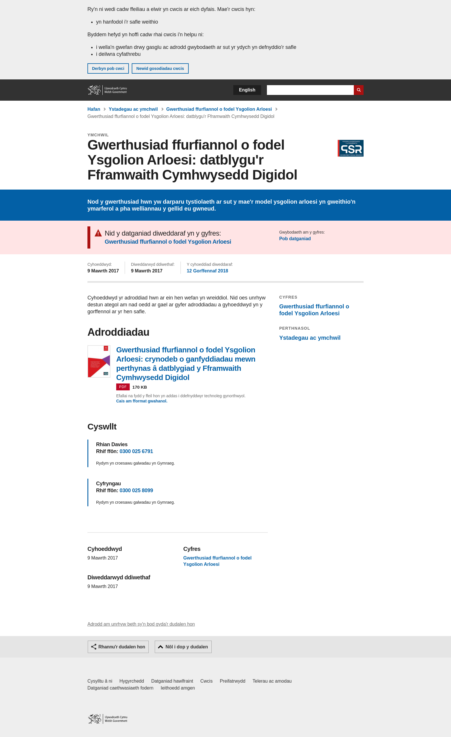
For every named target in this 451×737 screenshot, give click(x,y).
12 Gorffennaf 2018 (207, 270)
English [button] (247, 89)
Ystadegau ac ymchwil (133, 109)
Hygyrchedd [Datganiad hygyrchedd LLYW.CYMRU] (131, 681)
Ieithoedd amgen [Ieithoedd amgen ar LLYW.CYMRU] (178, 688)
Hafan (93, 109)
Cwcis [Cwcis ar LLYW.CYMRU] (206, 681)
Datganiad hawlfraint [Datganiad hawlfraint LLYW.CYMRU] (172, 681)
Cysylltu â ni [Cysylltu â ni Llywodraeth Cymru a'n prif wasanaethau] (99, 681)
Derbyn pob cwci (108, 68)
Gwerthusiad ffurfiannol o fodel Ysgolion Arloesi (219, 109)
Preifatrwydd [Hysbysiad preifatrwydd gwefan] (232, 681)
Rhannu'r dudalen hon (121, 646)
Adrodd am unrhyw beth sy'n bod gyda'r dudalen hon (141, 624)
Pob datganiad (295, 238)
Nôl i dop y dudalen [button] (186, 646)
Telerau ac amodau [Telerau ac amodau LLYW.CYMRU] (272, 681)
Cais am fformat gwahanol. (141, 401)
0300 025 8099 (136, 490)
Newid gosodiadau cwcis (160, 68)
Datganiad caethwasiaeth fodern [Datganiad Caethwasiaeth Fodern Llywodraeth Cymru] (120, 688)
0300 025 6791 (136, 451)
